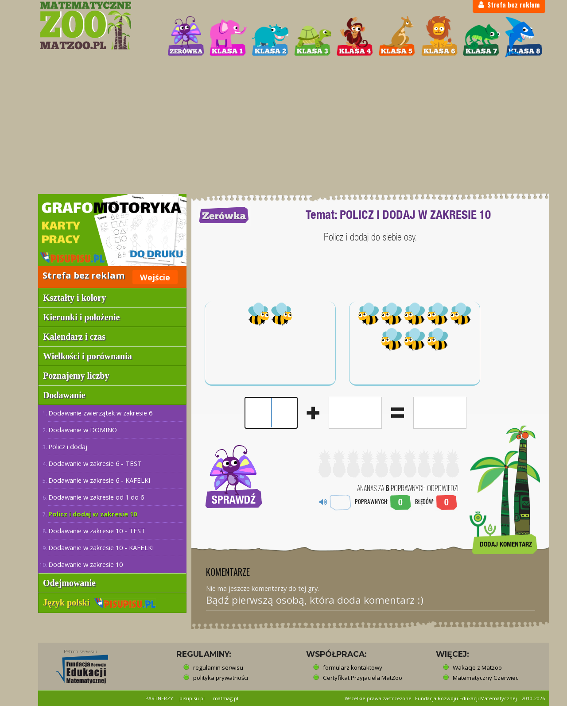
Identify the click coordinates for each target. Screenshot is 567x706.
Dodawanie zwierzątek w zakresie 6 (100, 412)
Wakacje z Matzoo (477, 667)
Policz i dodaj (67, 446)
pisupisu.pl (192, 698)
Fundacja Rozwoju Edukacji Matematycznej (466, 698)
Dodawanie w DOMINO (82, 429)
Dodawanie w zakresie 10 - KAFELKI (101, 547)
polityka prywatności (220, 678)
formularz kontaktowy (352, 667)
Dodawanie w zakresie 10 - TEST (96, 530)
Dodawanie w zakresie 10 (85, 564)
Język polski (99, 602)
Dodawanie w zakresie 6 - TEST (95, 463)
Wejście (155, 277)
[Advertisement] (283, 127)
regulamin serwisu (218, 667)
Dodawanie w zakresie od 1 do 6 (96, 497)
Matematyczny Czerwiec (485, 678)
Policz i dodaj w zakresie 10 (92, 513)
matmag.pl (225, 698)
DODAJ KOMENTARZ (506, 544)
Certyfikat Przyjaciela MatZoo (362, 678)
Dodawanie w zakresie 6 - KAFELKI (99, 480)
